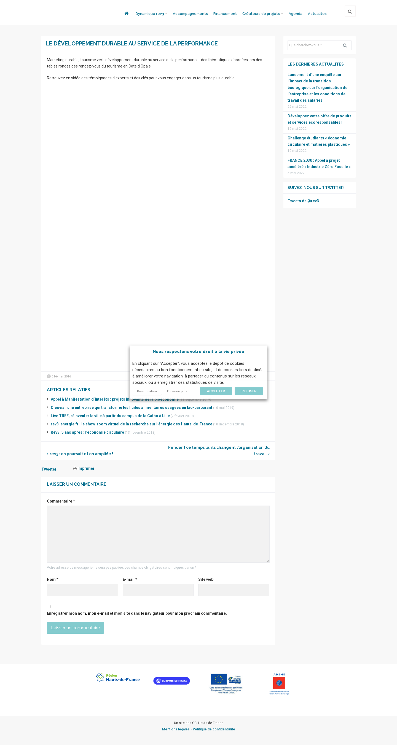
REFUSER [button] (249, 391)
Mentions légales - (177, 729)
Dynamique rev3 (150, 14)
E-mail (130, 579)
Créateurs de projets (261, 14)
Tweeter (49, 469)
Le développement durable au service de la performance (132, 43)
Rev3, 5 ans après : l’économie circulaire (87, 432)
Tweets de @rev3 (303, 201)
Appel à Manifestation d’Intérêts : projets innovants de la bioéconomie (115, 399)
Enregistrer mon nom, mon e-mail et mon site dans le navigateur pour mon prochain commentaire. (137, 613)
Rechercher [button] (347, 45)
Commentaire (61, 501)
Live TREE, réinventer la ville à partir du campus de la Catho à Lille (110, 416)
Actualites (317, 14)
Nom (52, 579)
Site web (205, 579)
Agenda (295, 14)
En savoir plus (177, 391)
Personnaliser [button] (147, 391)
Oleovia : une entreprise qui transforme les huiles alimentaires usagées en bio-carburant (131, 407)
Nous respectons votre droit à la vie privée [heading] (198, 351)
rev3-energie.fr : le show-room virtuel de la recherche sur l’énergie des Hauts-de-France (131, 424)
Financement (225, 14)
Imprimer (84, 468)
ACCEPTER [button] (216, 391)
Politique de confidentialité (214, 729)
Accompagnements (190, 14)
